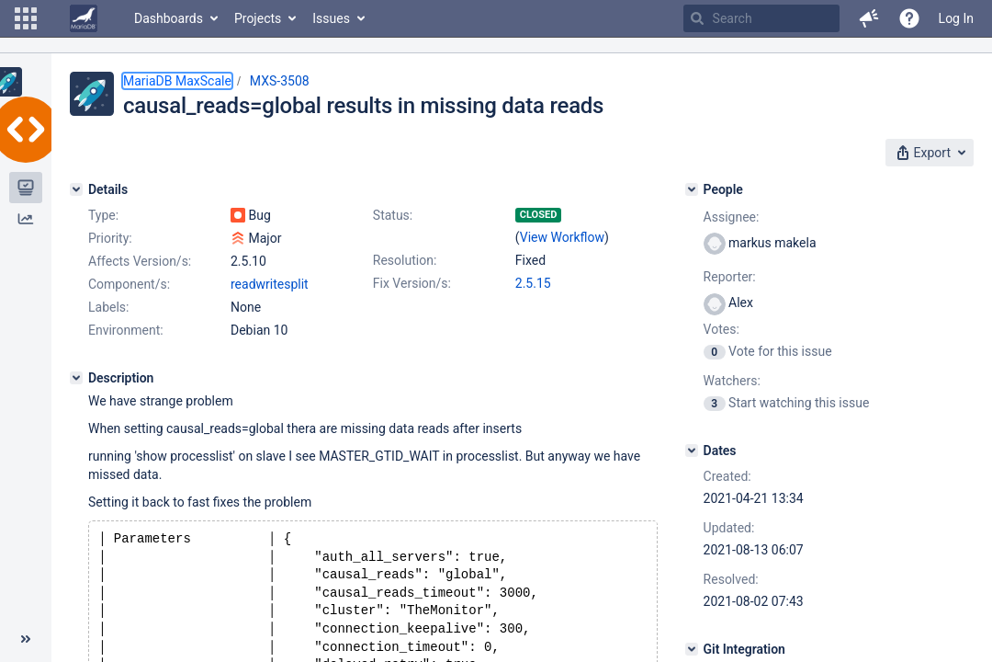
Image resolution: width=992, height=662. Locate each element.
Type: (103, 215)
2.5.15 (533, 283)
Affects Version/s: (139, 261)
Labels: (108, 307)
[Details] (76, 189)
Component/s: (129, 284)
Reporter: (730, 276)
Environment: (125, 330)
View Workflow (562, 237)
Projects (257, 18)
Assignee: (732, 217)
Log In (956, 18)
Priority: (110, 238)
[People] (691, 189)
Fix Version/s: (412, 283)
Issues (331, 18)
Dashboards (168, 18)
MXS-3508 (280, 81)
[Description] (76, 377)
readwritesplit (270, 284)
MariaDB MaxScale (177, 81)
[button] (25, 18)
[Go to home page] (84, 18)
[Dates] (691, 450)
